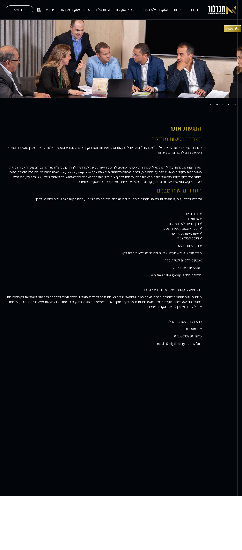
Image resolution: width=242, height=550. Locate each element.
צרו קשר (49, 9)
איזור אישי (20, 9)
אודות (177, 9)
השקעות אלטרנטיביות (154, 9)
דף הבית (192, 9)
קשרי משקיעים (125, 9)
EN (39, 10)
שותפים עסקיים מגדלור (75, 9)
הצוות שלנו (103, 9)
